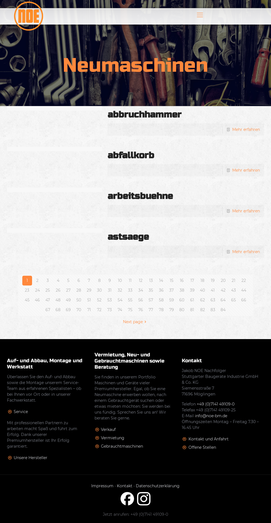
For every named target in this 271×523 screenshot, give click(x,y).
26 (58, 290)
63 (212, 300)
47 (47, 300)
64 (223, 300)
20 (223, 280)
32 (120, 290)
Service (21, 411)
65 (233, 300)
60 (181, 300)
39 (192, 290)
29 (89, 290)
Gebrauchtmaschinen (122, 446)
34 (140, 290)
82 (202, 309)
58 (161, 300)
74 (120, 309)
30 (99, 290)
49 (68, 300)
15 (171, 280)
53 (109, 300)
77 (151, 309)
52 (99, 300)
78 (161, 309)
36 (161, 290)
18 (202, 280)
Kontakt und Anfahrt (208, 439)
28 (78, 290)
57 (151, 300)
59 (171, 300)
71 (89, 309)
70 (78, 309)
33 (130, 290)
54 (120, 300)
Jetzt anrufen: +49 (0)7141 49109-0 (135, 514)
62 (202, 300)
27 (68, 290)
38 (182, 290)
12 (140, 280)
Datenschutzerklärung (158, 485)
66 (243, 300)
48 (58, 300)
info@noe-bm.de (211, 415)
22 (243, 280)
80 (181, 309)
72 (99, 309)
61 (192, 300)
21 (233, 280)
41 (213, 290)
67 (47, 309)
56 (140, 300)
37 (171, 290)
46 (37, 300)
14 (161, 280)
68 (58, 309)
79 (171, 309)
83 (212, 309)
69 (68, 309)
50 (78, 300)
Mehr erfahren (246, 129)
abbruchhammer (145, 114)
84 (223, 309)
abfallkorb (131, 155)
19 (213, 280)
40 (202, 290)
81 (192, 309)
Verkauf (108, 429)
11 (130, 280)
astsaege (128, 236)
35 (151, 290)
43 (233, 290)
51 (89, 300)
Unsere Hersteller (30, 457)
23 (27, 290)
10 (120, 280)
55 (130, 300)
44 (243, 290)
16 (182, 280)
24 (37, 290)
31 (110, 290)
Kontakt (124, 485)
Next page (135, 321)
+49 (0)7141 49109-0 (215, 404)
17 (192, 280)
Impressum (102, 485)
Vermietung (112, 437)
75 (130, 309)
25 (47, 290)
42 (223, 290)
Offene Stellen (202, 447)
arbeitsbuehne (140, 196)
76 (140, 309)
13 (151, 280)
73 (109, 309)
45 (27, 300)
